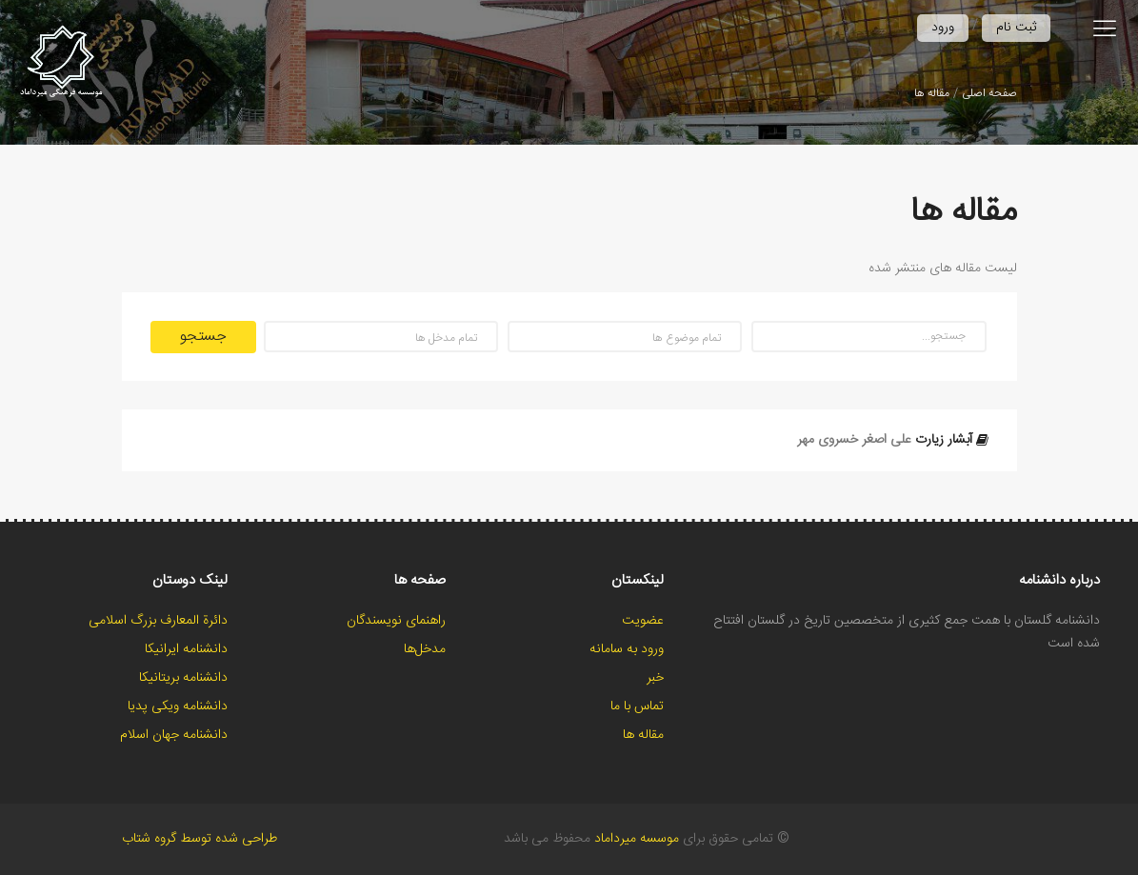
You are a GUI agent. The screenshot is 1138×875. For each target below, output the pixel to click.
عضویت (643, 620)
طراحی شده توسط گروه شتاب (199, 838)
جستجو (203, 336)
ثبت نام (1016, 27)
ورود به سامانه (626, 649)
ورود (942, 27)
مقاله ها (931, 93)
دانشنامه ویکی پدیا (178, 706)
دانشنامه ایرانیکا (186, 649)
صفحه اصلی (989, 93)
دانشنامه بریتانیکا (183, 677)
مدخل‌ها (425, 649)
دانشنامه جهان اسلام (174, 735)
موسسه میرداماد (636, 838)
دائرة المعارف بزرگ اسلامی (158, 620)
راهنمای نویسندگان (396, 620)
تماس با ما (637, 706)
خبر (655, 677)
